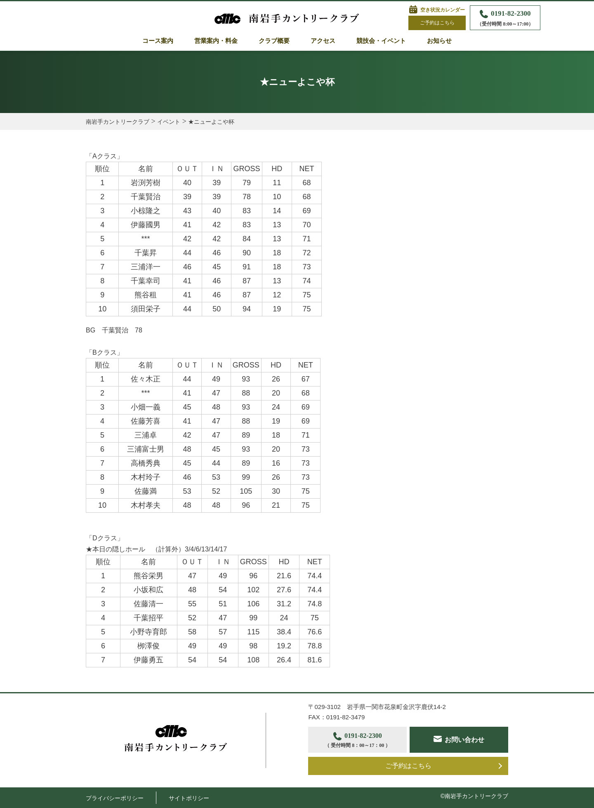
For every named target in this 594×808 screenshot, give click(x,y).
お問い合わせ (465, 739)
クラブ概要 (274, 41)
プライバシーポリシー (115, 798)
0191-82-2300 (505, 18)
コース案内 (157, 41)
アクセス (323, 41)
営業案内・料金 (216, 41)
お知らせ (439, 41)
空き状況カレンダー (442, 10)
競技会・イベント (381, 41)
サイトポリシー (189, 798)
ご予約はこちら (437, 23)
